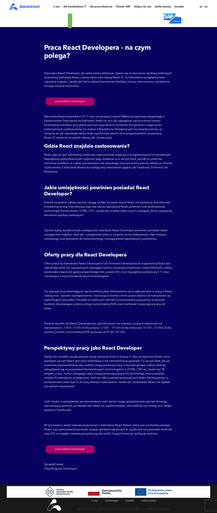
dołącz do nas (142, 7)
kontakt (179, 7)
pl (201, 6)
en (206, 6)
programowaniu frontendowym (150, 154)
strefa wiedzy (163, 7)
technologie (111, 500)
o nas (56, 7)
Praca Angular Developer (60, 468)
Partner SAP (123, 7)
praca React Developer (70, 101)
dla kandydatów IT (74, 7)
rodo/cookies (148, 500)
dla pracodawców (101, 7)
